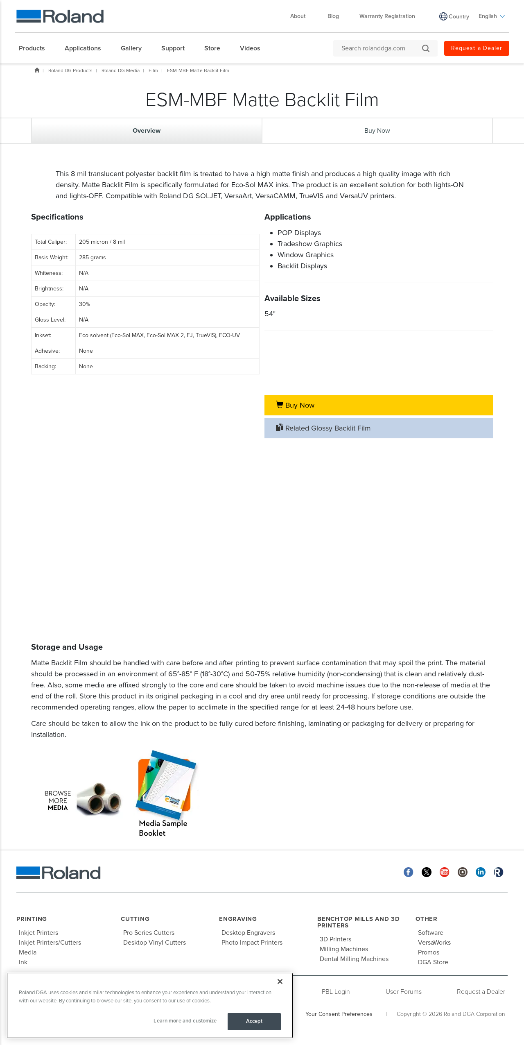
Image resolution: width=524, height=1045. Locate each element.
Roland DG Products (70, 70)
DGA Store (433, 962)
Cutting (135, 919)
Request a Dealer (476, 48)
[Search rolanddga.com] (381, 48)
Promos (428, 952)
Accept (254, 1021)
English (492, 16)
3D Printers (335, 939)
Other (427, 919)
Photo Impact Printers (251, 942)
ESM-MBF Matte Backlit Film (198, 70)
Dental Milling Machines (354, 959)
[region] (150, 1005)
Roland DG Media (121, 70)
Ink (23, 962)
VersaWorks (434, 942)
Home (36, 70)
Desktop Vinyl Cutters (154, 942)
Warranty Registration (387, 16)
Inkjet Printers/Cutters (50, 942)
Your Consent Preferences (339, 1014)
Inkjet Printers (38, 933)
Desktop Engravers (248, 933)
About (302, 16)
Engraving (238, 919)
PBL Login (336, 992)
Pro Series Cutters (148, 933)
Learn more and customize (185, 1021)
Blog (333, 16)
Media (27, 952)
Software (430, 933)
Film (153, 70)
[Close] (280, 981)
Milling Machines (344, 949)
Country (459, 16)
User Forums (404, 992)
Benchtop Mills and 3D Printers (358, 922)
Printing (31, 919)
